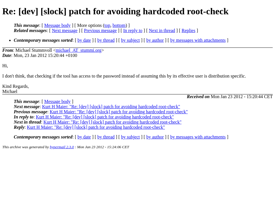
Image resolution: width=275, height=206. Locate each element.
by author (155, 40)
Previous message (100, 30)
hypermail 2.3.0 (62, 147)
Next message (64, 30)
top (107, 25)
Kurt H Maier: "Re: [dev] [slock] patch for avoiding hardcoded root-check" (111, 106)
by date (84, 40)
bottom (118, 25)
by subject (130, 40)
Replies (188, 30)
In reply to (133, 30)
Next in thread (162, 30)
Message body (57, 25)
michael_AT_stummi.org (78, 50)
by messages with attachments (198, 40)
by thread (106, 40)
